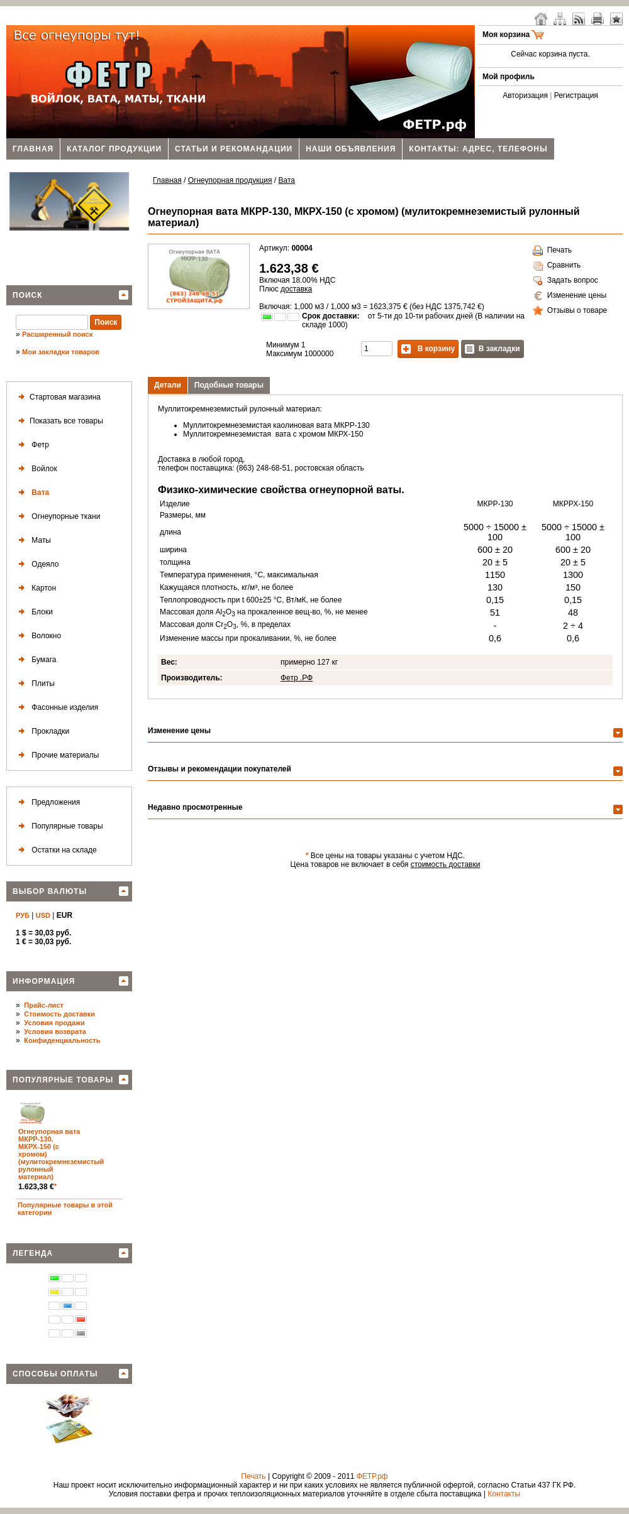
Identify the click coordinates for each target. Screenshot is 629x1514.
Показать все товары (58, 421)
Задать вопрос (565, 281)
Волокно (37, 636)
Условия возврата (55, 1031)
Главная (33, 148)
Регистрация (576, 95)
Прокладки (41, 731)
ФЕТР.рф (372, 1476)
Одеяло (36, 564)
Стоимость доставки (59, 1014)
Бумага (35, 660)
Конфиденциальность (62, 1040)
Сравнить (557, 266)
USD (43, 915)
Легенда (33, 1253)
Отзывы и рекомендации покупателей (219, 769)
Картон (35, 588)
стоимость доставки (446, 864)
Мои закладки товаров (60, 352)
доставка (296, 289)
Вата (31, 493)
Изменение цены (569, 296)
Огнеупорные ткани (57, 517)
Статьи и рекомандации (233, 148)
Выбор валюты (50, 891)
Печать (552, 251)
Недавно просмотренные (195, 807)
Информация (44, 981)
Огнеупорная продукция (230, 180)
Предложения (47, 802)
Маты (32, 540)
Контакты (503, 1493)
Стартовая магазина (57, 397)
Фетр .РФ (297, 677)
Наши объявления (351, 148)
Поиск (28, 295)
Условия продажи (54, 1023)
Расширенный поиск (57, 334)
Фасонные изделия (56, 708)
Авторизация (525, 95)
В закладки (492, 349)
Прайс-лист (44, 1005)
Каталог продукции (114, 148)
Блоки (33, 612)
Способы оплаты (55, 1374)
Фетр (31, 445)
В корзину (428, 349)
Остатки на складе (55, 850)
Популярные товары (58, 826)
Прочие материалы (56, 755)
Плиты (34, 684)
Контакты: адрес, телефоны (478, 148)
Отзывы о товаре (570, 311)
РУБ (23, 915)
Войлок (35, 469)
